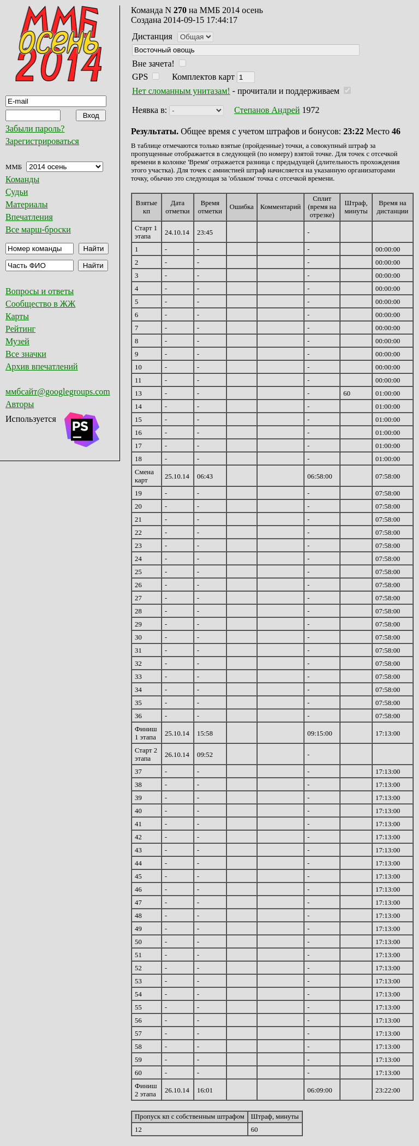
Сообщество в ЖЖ (40, 303)
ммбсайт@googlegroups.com (57, 391)
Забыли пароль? (34, 128)
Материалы (26, 204)
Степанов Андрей (267, 110)
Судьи (16, 191)
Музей (17, 341)
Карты (17, 316)
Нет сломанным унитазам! (181, 91)
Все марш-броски (38, 229)
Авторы (19, 404)
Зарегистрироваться (42, 141)
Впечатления (29, 217)
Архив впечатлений (41, 366)
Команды (22, 179)
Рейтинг (20, 328)
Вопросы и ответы (39, 291)
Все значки (25, 354)
